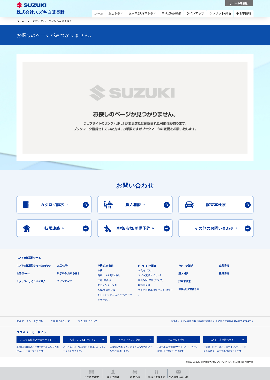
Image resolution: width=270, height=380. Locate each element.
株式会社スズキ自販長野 (40, 12)
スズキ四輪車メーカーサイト (36, 339)
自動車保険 (144, 285)
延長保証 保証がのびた (150, 280)
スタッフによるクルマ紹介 (31, 281)
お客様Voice (23, 273)
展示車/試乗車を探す (68, 273)
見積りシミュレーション (82, 339)
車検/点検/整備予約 (188, 289)
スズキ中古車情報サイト (222, 339)
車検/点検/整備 (105, 265)
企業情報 (224, 265)
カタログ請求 (185, 265)
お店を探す (63, 265)
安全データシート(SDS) (29, 321)
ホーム (20, 21)
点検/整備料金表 (106, 290)
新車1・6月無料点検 (109, 275)
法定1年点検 (104, 280)
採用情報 (224, 273)
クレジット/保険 (147, 265)
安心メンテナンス (107, 285)
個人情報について (87, 321)
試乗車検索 (184, 281)
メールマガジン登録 (129, 339)
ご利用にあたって (60, 321)
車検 (100, 270)
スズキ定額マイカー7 (149, 275)
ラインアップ (64, 281)
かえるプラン (145, 270)
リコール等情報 (176, 339)
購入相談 (183, 273)
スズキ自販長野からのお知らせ (33, 265)
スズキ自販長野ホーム (28, 257)
